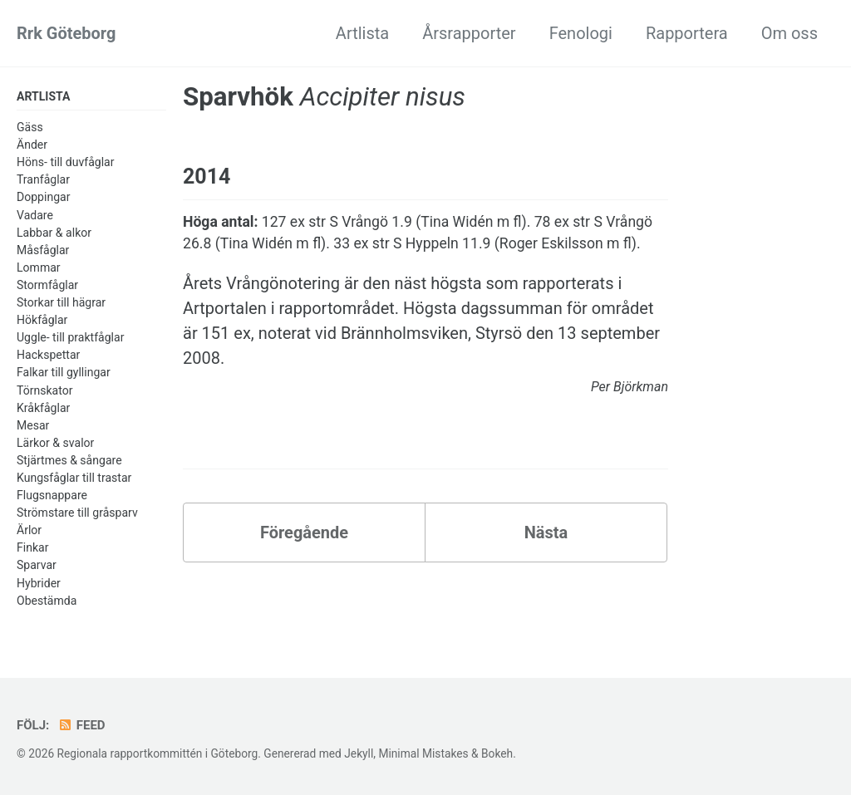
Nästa (546, 532)
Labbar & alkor (54, 232)
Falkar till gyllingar (64, 372)
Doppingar (43, 197)
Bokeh (497, 753)
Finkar (32, 547)
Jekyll (358, 753)
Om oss (789, 33)
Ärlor (29, 530)
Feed (81, 725)
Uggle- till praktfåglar (70, 337)
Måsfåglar (43, 250)
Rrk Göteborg (66, 33)
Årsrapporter (468, 33)
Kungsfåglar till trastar (74, 477)
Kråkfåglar (43, 408)
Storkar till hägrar (61, 302)
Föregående (304, 532)
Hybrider (39, 583)
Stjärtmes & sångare (69, 460)
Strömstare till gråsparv (77, 512)
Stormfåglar (47, 285)
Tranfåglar (43, 179)
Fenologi (580, 33)
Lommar (39, 267)
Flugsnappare (52, 495)
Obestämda (46, 600)
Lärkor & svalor (55, 442)
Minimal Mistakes (423, 753)
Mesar (33, 425)
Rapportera (687, 33)
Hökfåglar (42, 319)
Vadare (35, 215)
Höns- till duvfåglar (66, 162)
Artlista (362, 33)
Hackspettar (48, 354)
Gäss (30, 127)
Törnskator (44, 390)
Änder (32, 144)
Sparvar (37, 565)
